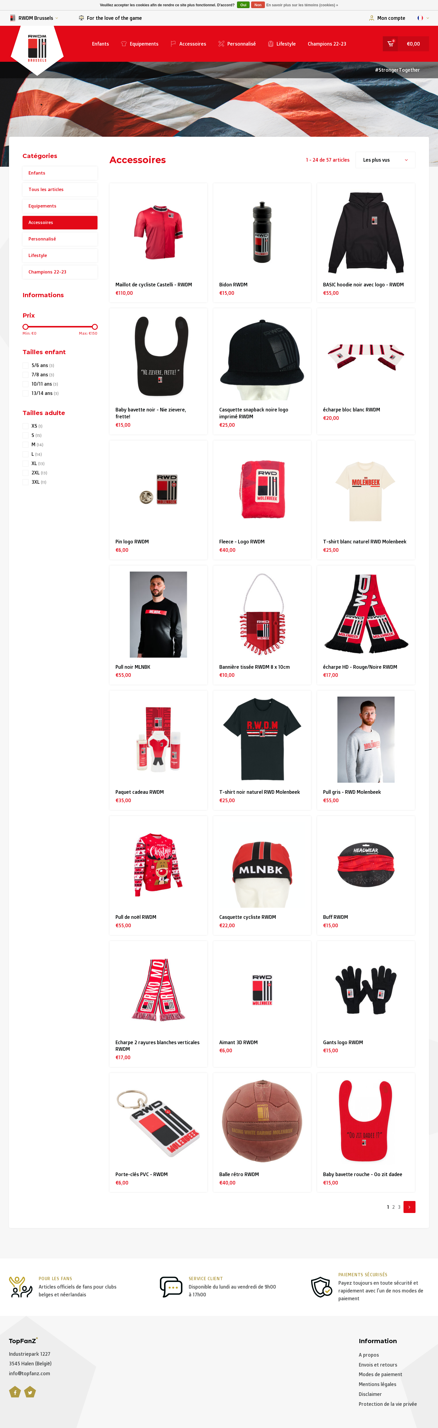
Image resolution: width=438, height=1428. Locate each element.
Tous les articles (46, 189)
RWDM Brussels (33, 18)
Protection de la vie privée (388, 1404)
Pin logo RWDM (132, 542)
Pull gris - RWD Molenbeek (352, 792)
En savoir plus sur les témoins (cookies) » (302, 5)
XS (37, 426)
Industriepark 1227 (29, 1354)
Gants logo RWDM (343, 1042)
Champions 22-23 (327, 44)
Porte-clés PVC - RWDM (142, 1174)
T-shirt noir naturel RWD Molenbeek (259, 792)
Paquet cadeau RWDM (140, 792)
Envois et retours (378, 1365)
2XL (39, 473)
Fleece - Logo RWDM (242, 542)
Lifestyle (282, 44)
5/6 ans (43, 365)
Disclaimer (370, 1394)
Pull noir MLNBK (133, 667)
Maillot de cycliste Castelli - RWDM (154, 285)
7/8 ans (43, 375)
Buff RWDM (335, 917)
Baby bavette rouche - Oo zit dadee (362, 1174)
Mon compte (387, 18)
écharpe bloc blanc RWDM (351, 410)
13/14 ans (45, 393)
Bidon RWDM (233, 285)
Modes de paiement (380, 1374)
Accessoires (188, 44)
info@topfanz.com (29, 1373)
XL (38, 463)
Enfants (100, 44)
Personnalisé (237, 44)
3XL (39, 482)
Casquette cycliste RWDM (247, 917)
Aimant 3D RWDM (238, 1042)
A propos (369, 1355)
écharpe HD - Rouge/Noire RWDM (360, 667)
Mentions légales (377, 1384)
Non (257, 5)
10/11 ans (45, 384)
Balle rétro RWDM (239, 1174)
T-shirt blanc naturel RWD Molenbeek (364, 542)
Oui (243, 5)
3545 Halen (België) (30, 1364)
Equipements (139, 44)
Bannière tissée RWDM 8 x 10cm (254, 667)
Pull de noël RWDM (136, 917)
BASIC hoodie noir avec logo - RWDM (363, 285)
